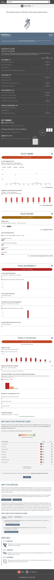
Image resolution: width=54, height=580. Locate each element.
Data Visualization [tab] (18, 516)
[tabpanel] (27, 526)
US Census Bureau (49, 187)
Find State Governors (12, 524)
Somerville (5, 35)
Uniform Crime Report (34, 255)
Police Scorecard (3, 2)
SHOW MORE (27, 467)
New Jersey (26, 6)
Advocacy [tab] (4, 516)
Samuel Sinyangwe (45, 496)
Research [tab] (10, 516)
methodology (6, 499)
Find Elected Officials (11, 531)
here (41, 495)
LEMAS (51, 255)
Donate (23, 572)
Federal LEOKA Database (48, 205)
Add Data (9, 226)
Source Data (17, 499)
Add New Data (27, 477)
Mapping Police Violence (48, 229)
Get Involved (33, 572)
